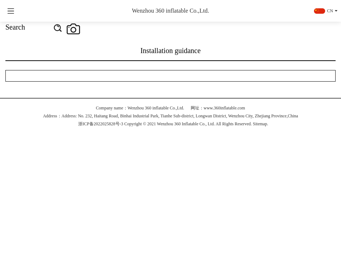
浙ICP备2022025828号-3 (100, 123)
